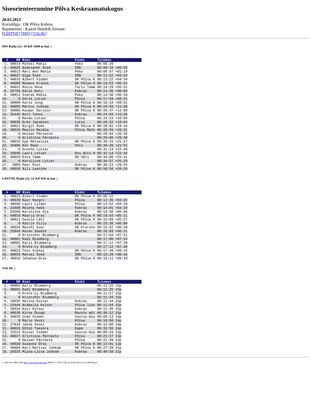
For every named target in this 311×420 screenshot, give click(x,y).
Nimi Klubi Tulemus (82, 61)
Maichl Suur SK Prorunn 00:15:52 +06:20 (75, 259)
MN (25, 33)
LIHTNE (10, 33)
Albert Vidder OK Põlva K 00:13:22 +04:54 (75, 84)
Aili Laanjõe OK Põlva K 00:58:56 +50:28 (75, 191)
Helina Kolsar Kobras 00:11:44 (67, 344)
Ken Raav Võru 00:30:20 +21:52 (75, 163)
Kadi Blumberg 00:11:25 (67, 330)
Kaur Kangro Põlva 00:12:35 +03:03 (75, 226)
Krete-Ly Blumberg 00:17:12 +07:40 (75, 282)
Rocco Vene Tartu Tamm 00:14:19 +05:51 (75, 93)
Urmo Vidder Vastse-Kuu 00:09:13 (67, 363)
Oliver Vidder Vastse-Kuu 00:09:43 (67, 381)
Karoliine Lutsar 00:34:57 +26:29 (75, 182)
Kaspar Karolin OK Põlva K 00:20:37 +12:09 (75, 121)
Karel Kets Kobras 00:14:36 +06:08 (75, 98)
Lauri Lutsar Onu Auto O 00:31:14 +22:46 (75, 173)
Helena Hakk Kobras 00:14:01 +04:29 (75, 235)
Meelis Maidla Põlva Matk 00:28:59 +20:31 (75, 145)
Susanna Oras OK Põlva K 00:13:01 (67, 395)
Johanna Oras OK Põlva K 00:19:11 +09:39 (75, 296)
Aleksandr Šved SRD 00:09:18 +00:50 (75, 70)
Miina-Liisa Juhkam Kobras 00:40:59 (67, 405)
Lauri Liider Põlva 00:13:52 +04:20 (75, 231)
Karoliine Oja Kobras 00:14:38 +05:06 (75, 240)
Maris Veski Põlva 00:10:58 (67, 367)
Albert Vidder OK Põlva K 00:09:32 (67, 221)
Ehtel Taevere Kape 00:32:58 (67, 377)
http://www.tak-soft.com (35, 416)
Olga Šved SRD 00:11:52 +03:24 (75, 79)
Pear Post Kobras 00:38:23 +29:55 (75, 187)
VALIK (39, 33)
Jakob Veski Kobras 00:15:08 (67, 372)
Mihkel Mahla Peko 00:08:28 (67, 65)
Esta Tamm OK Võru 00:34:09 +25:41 (75, 177)
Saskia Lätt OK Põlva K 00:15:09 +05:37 (75, 249)
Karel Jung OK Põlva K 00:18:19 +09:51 (75, 112)
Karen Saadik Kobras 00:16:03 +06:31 (75, 263)
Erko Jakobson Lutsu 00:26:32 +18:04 (75, 135)
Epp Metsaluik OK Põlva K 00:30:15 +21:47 (75, 159)
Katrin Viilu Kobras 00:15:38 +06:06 (75, 254)
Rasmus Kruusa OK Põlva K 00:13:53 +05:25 (75, 89)
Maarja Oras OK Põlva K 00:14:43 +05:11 (75, 245)
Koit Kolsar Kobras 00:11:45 (67, 353)
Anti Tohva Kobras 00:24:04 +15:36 (75, 126)
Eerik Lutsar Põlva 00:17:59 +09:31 (75, 107)
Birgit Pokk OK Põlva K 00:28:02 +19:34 (75, 140)
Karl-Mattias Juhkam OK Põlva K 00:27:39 (67, 400)
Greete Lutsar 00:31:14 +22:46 (75, 168)
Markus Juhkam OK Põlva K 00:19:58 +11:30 (75, 117)
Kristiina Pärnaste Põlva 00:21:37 (67, 386)
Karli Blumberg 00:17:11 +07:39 (75, 277)
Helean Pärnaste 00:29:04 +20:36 (75, 149)
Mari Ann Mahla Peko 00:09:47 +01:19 (75, 75)
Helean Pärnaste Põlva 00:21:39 (67, 391)
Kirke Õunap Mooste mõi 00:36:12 (67, 358)
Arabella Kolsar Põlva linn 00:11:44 (67, 349)
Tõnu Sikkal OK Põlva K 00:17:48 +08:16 (75, 286)
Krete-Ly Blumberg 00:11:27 (67, 335)
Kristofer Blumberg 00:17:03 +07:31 (75, 268)
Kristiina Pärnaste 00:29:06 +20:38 (75, 154)
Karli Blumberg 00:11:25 (67, 325)
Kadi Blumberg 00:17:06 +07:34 (75, 272)
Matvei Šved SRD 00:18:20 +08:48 (75, 291)
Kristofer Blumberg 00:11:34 (67, 339)
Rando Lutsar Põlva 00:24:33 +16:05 (75, 131)
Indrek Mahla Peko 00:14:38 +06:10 (75, 103)
